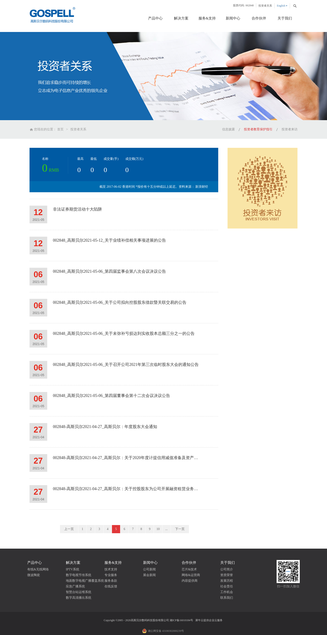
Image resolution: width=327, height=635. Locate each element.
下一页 (180, 529)
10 (158, 529)
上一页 (69, 529)
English (281, 5)
